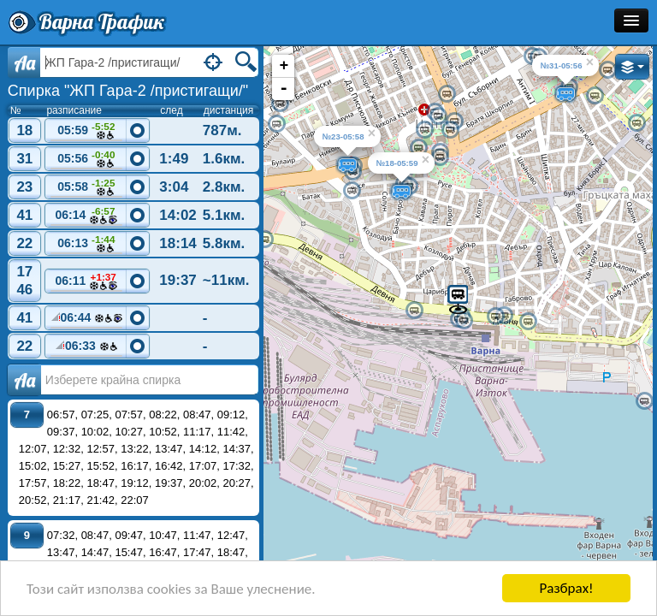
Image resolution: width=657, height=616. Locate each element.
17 (24, 272)
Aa (24, 62)
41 (24, 215)
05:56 (86, 159)
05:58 (86, 187)
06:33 (86, 348)
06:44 (86, 320)
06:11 (86, 282)
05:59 (86, 131)
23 (24, 187)
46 (24, 289)
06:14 (86, 216)
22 (24, 243)
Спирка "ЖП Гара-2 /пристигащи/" (128, 90)
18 (24, 130)
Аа (24, 380)
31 (24, 159)
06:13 (86, 244)
